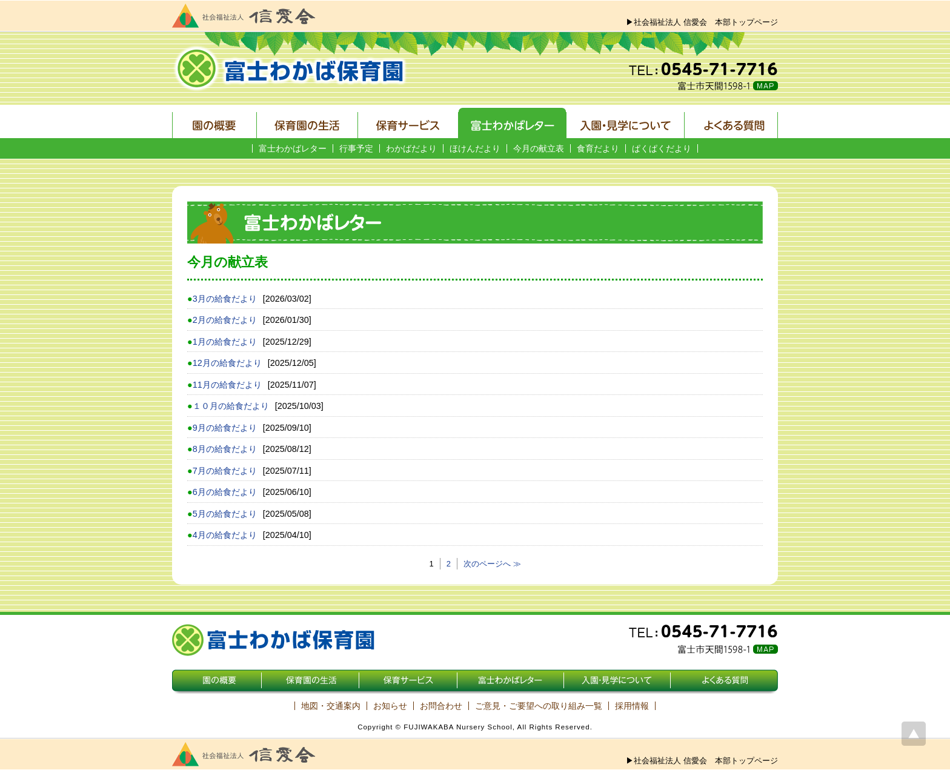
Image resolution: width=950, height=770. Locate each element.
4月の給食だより (225, 535)
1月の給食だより (225, 342)
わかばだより (411, 148)
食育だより (598, 148)
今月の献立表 (538, 148)
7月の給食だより (225, 471)
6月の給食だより (225, 492)
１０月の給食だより (231, 406)
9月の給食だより (225, 428)
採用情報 (632, 706)
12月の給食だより (227, 363)
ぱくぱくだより (661, 148)
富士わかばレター (293, 148)
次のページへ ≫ (492, 563)
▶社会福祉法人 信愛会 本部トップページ (702, 22)
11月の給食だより (227, 385)
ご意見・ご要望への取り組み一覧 (538, 706)
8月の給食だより (225, 449)
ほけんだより (475, 148)
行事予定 (356, 148)
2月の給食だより (225, 320)
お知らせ (390, 706)
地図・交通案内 (330, 706)
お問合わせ (441, 706)
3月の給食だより (225, 299)
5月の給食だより (225, 514)
